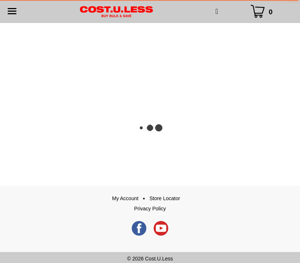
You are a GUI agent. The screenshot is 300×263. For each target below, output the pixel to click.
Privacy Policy (150, 208)
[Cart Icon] (263, 11)
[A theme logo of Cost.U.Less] (116, 11)
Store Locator (164, 198)
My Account (125, 198)
